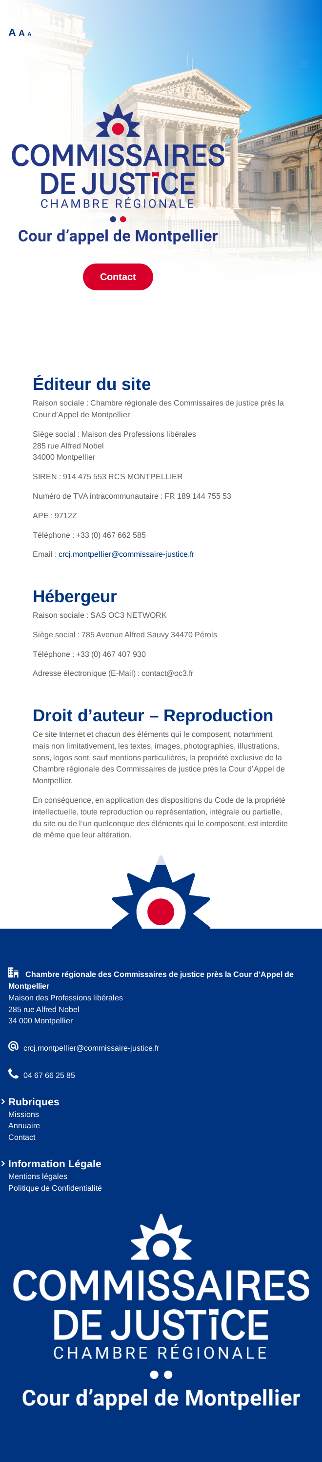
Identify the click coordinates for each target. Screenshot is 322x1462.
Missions (23, 1114)
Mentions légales (37, 1176)
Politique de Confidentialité (55, 1188)
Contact (118, 276)
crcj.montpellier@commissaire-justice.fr (126, 554)
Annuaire (24, 1125)
